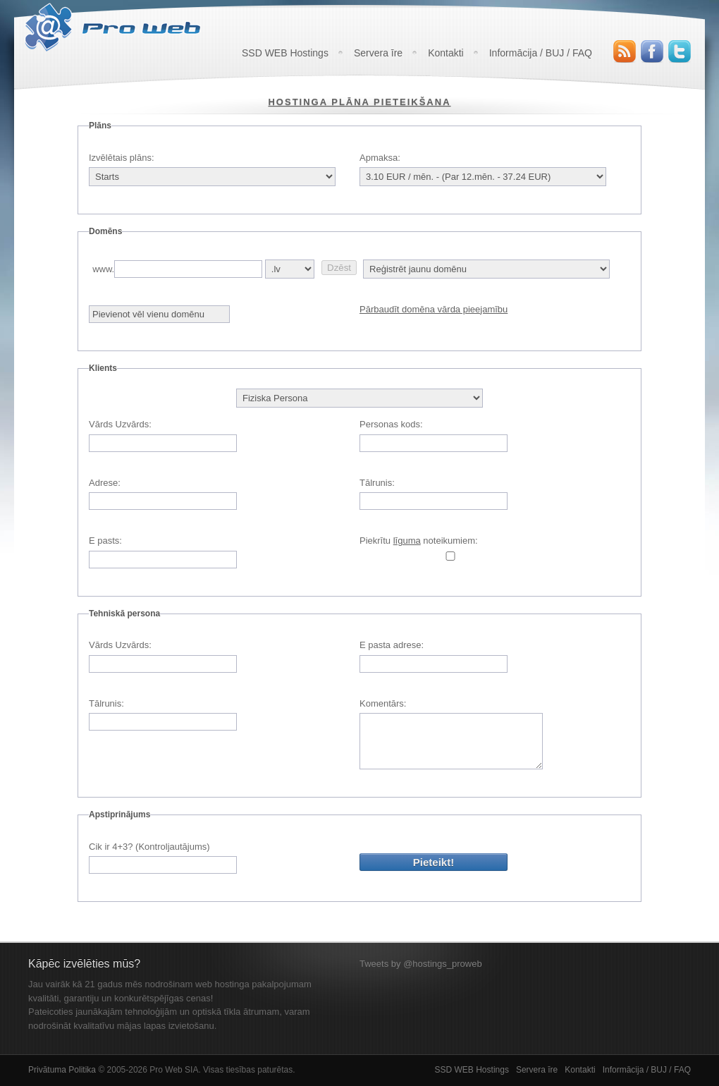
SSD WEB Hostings (285, 53)
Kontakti (446, 53)
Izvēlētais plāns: (121, 157)
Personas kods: (391, 424)
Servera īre (378, 53)
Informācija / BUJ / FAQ (540, 53)
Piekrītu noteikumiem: (419, 540)
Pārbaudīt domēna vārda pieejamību (434, 309)
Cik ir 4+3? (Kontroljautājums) (149, 846)
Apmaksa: (380, 157)
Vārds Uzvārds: (120, 424)
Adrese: (105, 482)
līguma (407, 540)
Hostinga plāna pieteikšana (359, 102)
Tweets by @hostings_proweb (421, 963)
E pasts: (105, 540)
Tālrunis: (377, 482)
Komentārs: (383, 703)
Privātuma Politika (62, 1070)
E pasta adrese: (392, 645)
